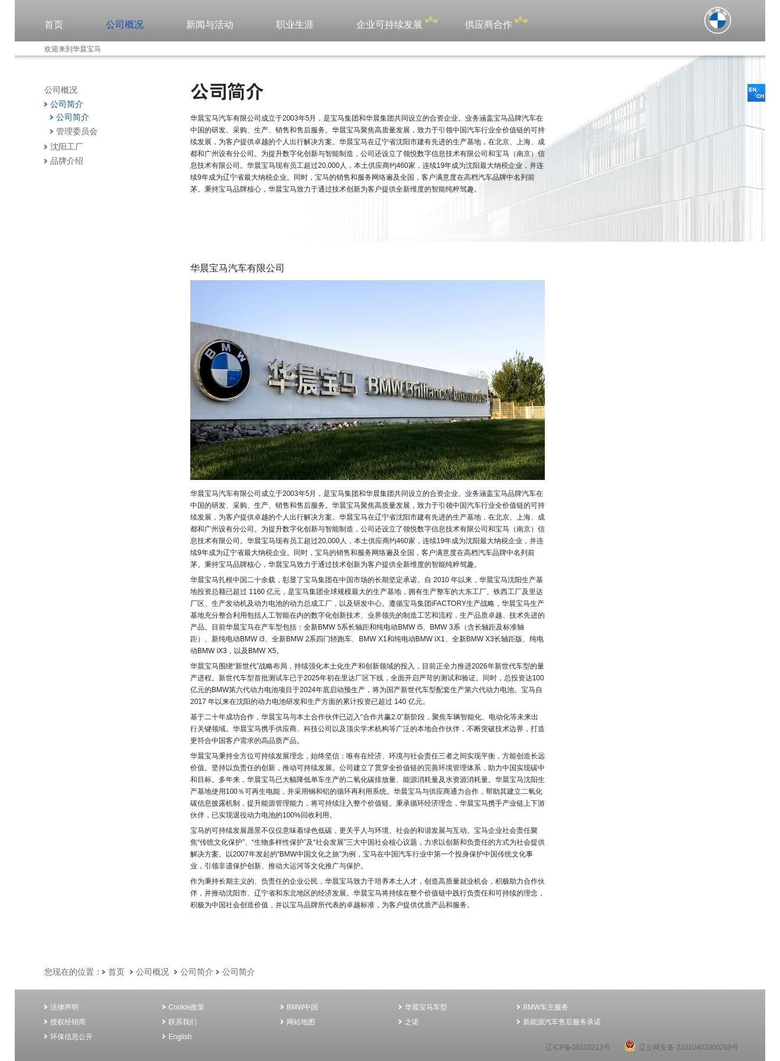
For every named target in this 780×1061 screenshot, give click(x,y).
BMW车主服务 (545, 1007)
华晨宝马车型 (426, 1007)
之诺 (412, 1022)
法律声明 (64, 1007)
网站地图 (301, 1022)
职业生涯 (295, 25)
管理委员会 (77, 131)
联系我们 (182, 1022)
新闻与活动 (209, 25)
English (179, 1037)
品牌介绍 (66, 161)
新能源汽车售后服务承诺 (562, 1022)
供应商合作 (488, 25)
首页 (53, 25)
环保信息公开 (71, 1037)
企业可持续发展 (389, 25)
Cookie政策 (186, 1007)
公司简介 (66, 104)
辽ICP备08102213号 (577, 1047)
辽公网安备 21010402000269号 (681, 1047)
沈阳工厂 (66, 146)
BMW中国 (302, 1007)
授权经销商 (68, 1022)
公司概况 (125, 25)
